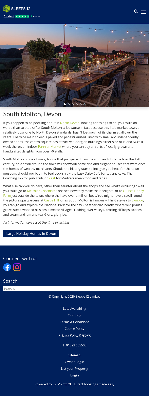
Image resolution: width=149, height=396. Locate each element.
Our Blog (74, 315)
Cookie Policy (74, 328)
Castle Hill (51, 200)
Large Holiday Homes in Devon (31, 233)
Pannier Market (49, 146)
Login (74, 375)
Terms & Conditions (74, 322)
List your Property (74, 368)
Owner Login (74, 362)
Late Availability (74, 308)
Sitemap (74, 355)
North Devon (70, 123)
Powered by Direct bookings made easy (74, 384)
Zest (52, 178)
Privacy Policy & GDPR (75, 335)
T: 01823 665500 (74, 345)
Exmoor (137, 200)
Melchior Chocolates (42, 191)
